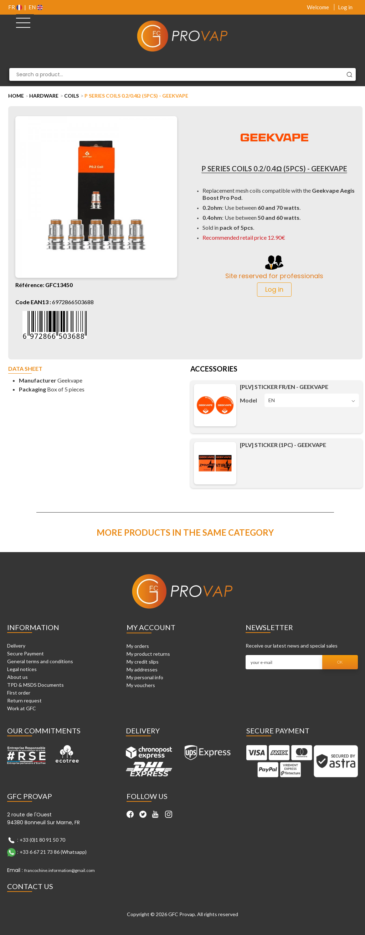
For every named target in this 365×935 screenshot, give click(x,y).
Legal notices (22, 669)
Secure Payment (25, 653)
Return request (24, 700)
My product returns (148, 654)
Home (16, 96)
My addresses (142, 669)
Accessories (213, 369)
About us (17, 677)
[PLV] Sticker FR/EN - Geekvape (284, 386)
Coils (71, 96)
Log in (345, 7)
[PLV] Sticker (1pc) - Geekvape (283, 444)
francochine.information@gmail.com (59, 870)
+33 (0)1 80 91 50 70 (42, 839)
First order (18, 693)
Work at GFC (21, 708)
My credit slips (143, 662)
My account (151, 627)
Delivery (16, 646)
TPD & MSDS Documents (35, 685)
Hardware (43, 96)
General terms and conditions (40, 661)
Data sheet (25, 369)
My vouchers (141, 685)
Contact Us (30, 886)
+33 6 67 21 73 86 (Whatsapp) (53, 851)
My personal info (145, 677)
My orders (138, 646)
